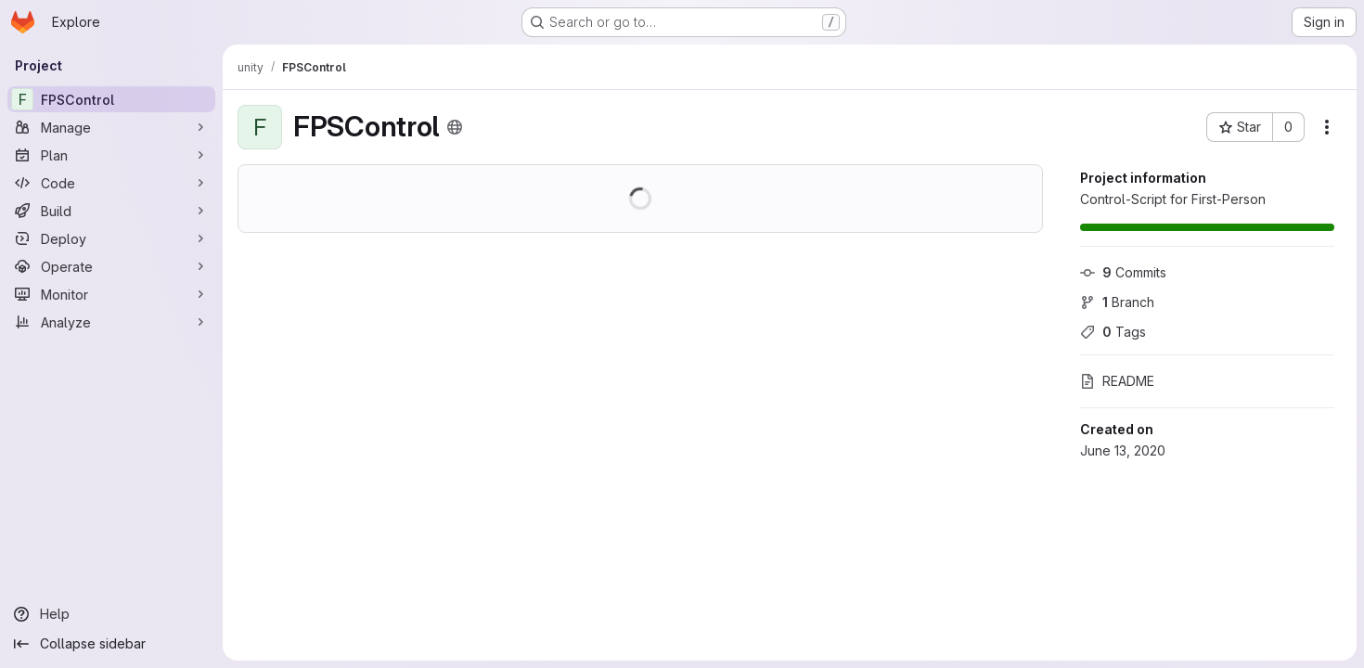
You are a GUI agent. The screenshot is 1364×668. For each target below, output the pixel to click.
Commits (1123, 272)
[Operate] (111, 266)
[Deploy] (111, 238)
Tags (1113, 332)
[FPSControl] (111, 99)
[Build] (111, 211)
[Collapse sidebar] (111, 644)
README (1117, 381)
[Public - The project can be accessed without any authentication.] (454, 127)
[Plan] (111, 155)
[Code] (111, 183)
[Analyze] (111, 322)
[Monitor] (111, 294)
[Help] (111, 614)
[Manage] (111, 127)
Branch (1117, 302)
